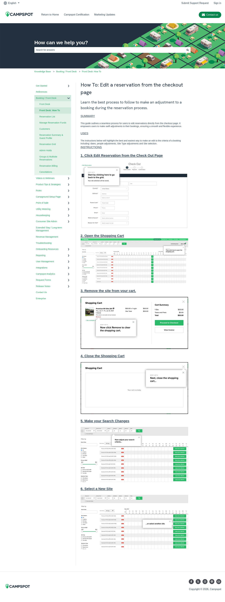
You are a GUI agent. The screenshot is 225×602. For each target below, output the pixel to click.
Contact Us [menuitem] (41, 292)
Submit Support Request (195, 3)
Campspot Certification (76, 14)
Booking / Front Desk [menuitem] (46, 98)
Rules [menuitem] (39, 190)
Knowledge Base (42, 71)
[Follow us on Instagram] (205, 581)
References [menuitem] (41, 92)
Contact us (210, 14)
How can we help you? (61, 42)
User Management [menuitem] (45, 261)
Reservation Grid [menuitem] (47, 144)
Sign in (217, 3)
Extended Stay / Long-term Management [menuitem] (49, 229)
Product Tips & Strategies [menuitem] (48, 184)
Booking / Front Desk (66, 71)
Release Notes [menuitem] (43, 286)
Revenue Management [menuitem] (47, 237)
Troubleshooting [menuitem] (44, 243)
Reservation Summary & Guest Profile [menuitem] (51, 136)
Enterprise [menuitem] (41, 298)
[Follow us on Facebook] (191, 581)
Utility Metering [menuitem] (43, 209)
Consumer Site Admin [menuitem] (46, 221)
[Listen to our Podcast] (211, 581)
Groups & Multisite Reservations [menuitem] (48, 158)
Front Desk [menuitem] (44, 104)
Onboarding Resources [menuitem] (47, 249)
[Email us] (218, 581)
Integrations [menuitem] (41, 267)
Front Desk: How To (91, 71)
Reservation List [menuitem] (47, 116)
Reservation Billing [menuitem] (48, 166)
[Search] (188, 50)
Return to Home (50, 14)
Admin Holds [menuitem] (45, 150)
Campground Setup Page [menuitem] (48, 196)
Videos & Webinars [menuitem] (45, 178)
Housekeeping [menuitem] (43, 215)
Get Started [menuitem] (41, 85)
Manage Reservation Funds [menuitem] (52, 122)
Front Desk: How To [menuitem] (49, 110)
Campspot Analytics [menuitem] (45, 274)
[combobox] (109, 50)
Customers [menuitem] (44, 129)
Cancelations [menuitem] (45, 172)
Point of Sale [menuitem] (42, 203)
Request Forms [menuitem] (43, 280)
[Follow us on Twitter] (198, 581)
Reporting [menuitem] (40, 255)
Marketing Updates (104, 14)
